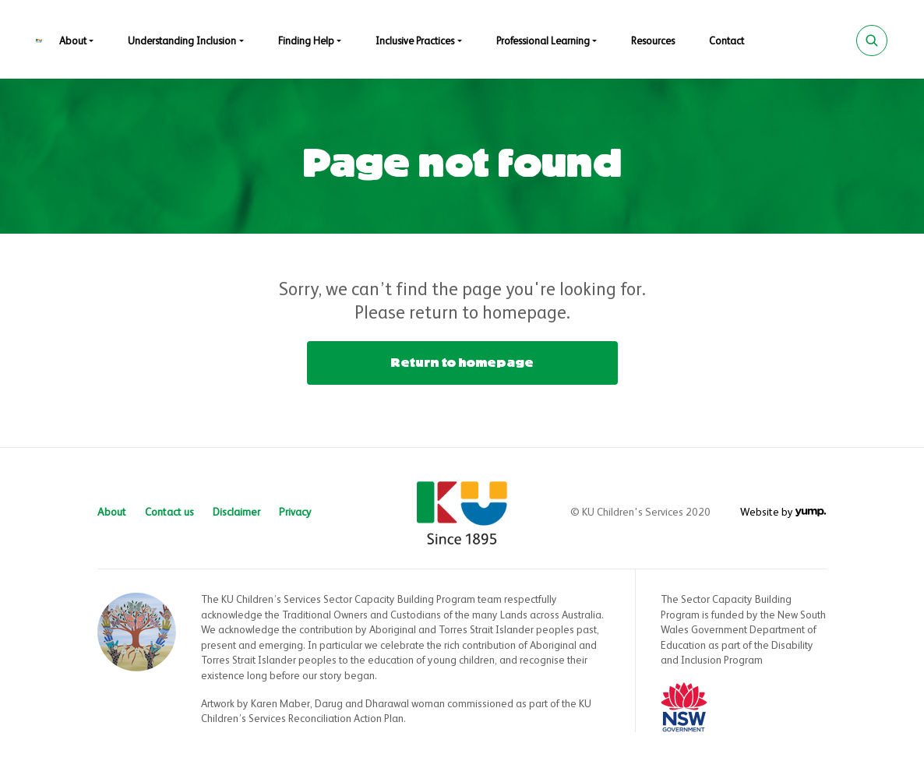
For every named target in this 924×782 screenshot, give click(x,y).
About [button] (72, 42)
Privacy (295, 512)
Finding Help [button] (306, 42)
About (111, 512)
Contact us (169, 512)
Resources (653, 42)
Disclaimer (236, 512)
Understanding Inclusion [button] (182, 42)
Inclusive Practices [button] (415, 42)
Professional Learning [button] (543, 42)
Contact (726, 42)
